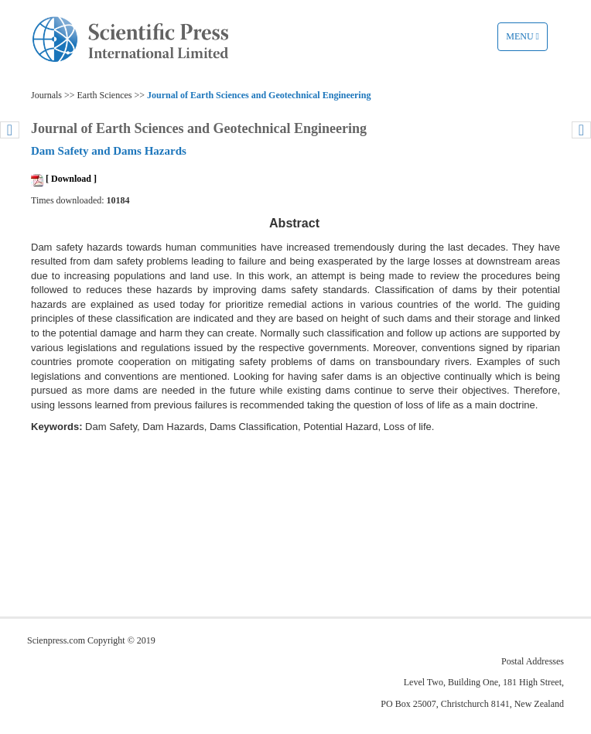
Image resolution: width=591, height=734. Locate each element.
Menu (526, 40)
